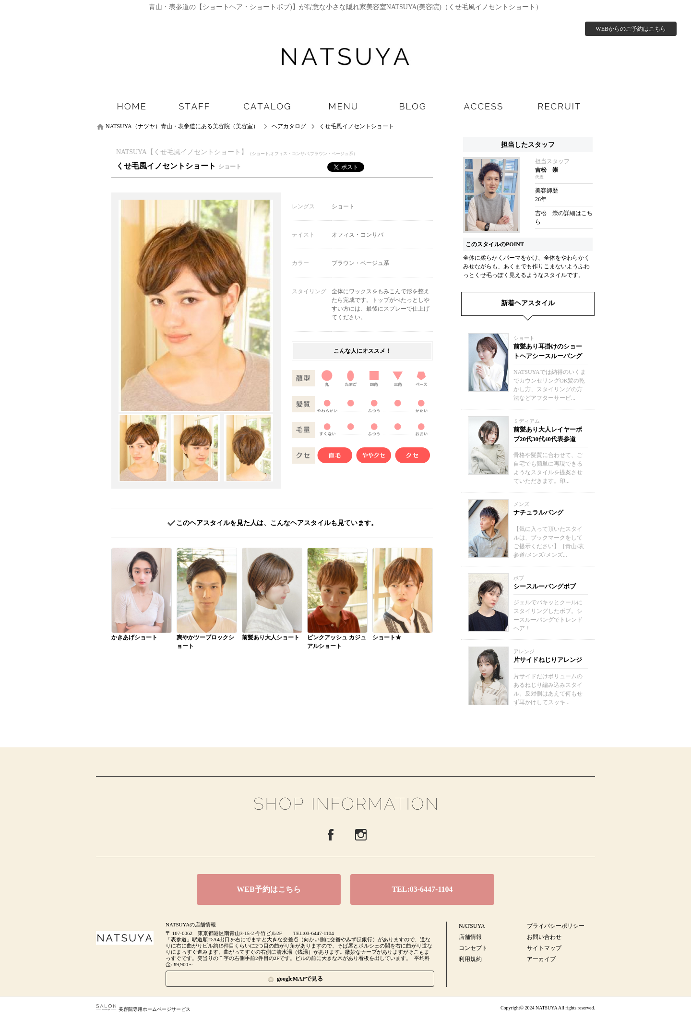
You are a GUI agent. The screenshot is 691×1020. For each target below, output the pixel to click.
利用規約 (470, 959)
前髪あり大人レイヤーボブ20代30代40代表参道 (547, 434)
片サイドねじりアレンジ (547, 659)
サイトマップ (544, 948)
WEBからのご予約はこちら (631, 28)
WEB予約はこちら (268, 889)
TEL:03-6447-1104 (422, 889)
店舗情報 (470, 937)
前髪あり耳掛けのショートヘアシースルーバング (547, 351)
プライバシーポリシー (555, 926)
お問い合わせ (544, 937)
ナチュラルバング (538, 512)
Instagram (361, 834)
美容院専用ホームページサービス (143, 1009)
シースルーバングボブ (544, 586)
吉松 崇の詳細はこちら (564, 217)
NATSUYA (472, 926)
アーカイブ (541, 959)
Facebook (330, 834)
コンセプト (473, 948)
